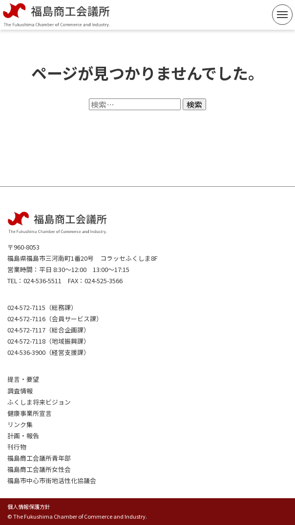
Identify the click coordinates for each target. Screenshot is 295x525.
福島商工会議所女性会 (39, 469)
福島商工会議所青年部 (39, 458)
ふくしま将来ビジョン (39, 402)
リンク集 (20, 424)
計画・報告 (23, 435)
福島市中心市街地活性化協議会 (51, 480)
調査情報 (20, 390)
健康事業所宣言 (29, 413)
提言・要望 (23, 379)
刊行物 (16, 446)
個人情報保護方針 (28, 506)
